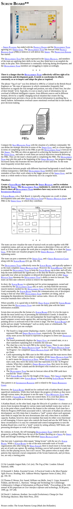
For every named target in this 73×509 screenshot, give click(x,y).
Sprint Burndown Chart (58, 258)
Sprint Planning (10, 47)
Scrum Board (15, 184)
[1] (2, 464)
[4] (2, 494)
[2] (2, 471)
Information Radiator (11, 191)
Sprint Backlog (51, 59)
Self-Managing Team (21, 145)
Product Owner (40, 47)
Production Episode (63, 52)
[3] (2, 480)
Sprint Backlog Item (34, 198)
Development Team (62, 47)
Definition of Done (30, 359)
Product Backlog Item (56, 198)
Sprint (47, 52)
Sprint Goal (18, 49)
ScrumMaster (57, 268)
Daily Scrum (43, 303)
